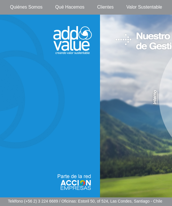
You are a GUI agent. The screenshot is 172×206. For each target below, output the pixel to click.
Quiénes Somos (26, 7)
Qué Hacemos (69, 7)
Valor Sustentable (144, 7)
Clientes (105, 7)
